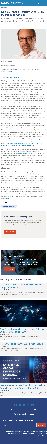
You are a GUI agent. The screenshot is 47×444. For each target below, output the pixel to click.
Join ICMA (32, 410)
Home (5, 7)
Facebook (15, 405)
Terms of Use (33, 433)
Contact (22, 410)
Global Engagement (9, 206)
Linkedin (32, 405)
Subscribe (41, 425)
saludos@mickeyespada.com (10, 77)
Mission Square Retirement (23, 414)
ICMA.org (6, 198)
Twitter (24, 405)
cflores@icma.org (6, 71)
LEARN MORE (9, 231)
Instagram (28, 405)
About (13, 410)
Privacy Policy (22, 433)
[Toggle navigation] (44, 3)
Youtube (20, 405)
